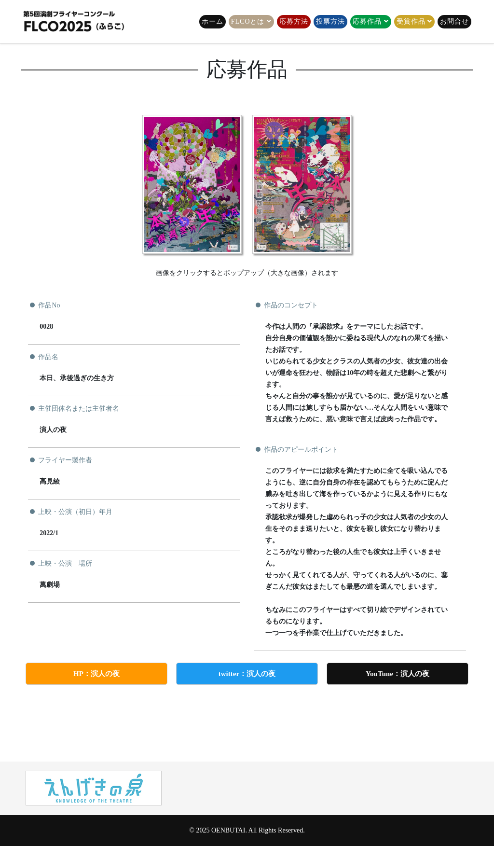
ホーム (212, 21)
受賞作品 (411, 21)
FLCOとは (248, 21)
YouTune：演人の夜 (397, 674)
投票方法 (330, 21)
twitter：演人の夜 (247, 674)
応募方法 (293, 21)
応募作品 (367, 21)
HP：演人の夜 (96, 674)
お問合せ (454, 21)
